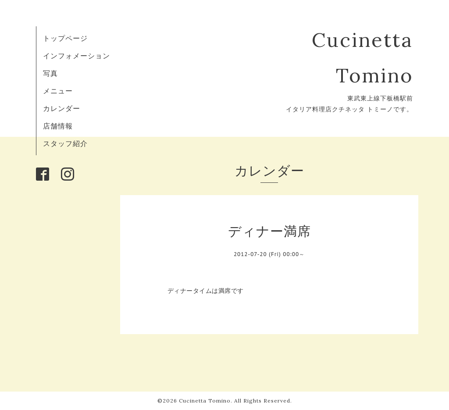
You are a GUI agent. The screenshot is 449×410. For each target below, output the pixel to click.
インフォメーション (76, 55)
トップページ (65, 38)
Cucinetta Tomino (205, 400)
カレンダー (61, 108)
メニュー (58, 90)
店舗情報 (58, 125)
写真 (50, 73)
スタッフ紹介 (65, 143)
